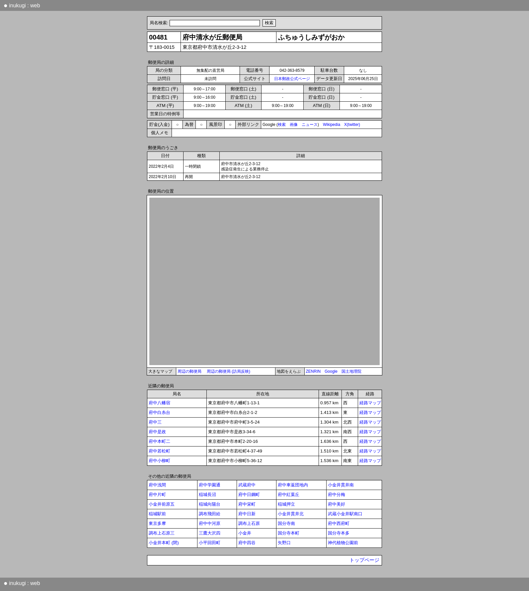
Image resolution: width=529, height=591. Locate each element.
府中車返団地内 (293, 484)
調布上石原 (249, 523)
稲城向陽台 (209, 504)
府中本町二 (159, 441)
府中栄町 (247, 504)
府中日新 (247, 513)
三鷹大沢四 (209, 533)
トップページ (364, 560)
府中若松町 (159, 450)
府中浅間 (157, 484)
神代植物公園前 (343, 542)
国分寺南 (286, 523)
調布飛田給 (209, 513)
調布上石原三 (162, 533)
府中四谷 (247, 542)
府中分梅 (336, 494)
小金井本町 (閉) (164, 542)
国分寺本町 (288, 533)
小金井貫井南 (341, 484)
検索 (282, 124)
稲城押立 (286, 504)
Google (331, 371)
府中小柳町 (159, 460)
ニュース (310, 124)
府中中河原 (209, 523)
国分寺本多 (338, 533)
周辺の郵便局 (189, 371)
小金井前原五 (162, 504)
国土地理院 (351, 371)
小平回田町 (209, 542)
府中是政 (157, 431)
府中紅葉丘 (288, 494)
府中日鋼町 (249, 494)
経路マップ (370, 402)
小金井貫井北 (291, 513)
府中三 (155, 422)
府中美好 (336, 504)
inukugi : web (22, 5)
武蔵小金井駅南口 (345, 513)
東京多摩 (157, 523)
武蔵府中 (247, 484)
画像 (294, 124)
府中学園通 (209, 484)
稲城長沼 (207, 494)
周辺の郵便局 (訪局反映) (228, 371)
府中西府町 (338, 523)
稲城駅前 (157, 513)
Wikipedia (331, 124)
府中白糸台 (159, 412)
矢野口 (284, 542)
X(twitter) (352, 124)
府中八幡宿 (159, 402)
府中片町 (157, 494)
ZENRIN (313, 371)
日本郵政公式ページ (292, 78)
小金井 (244, 533)
